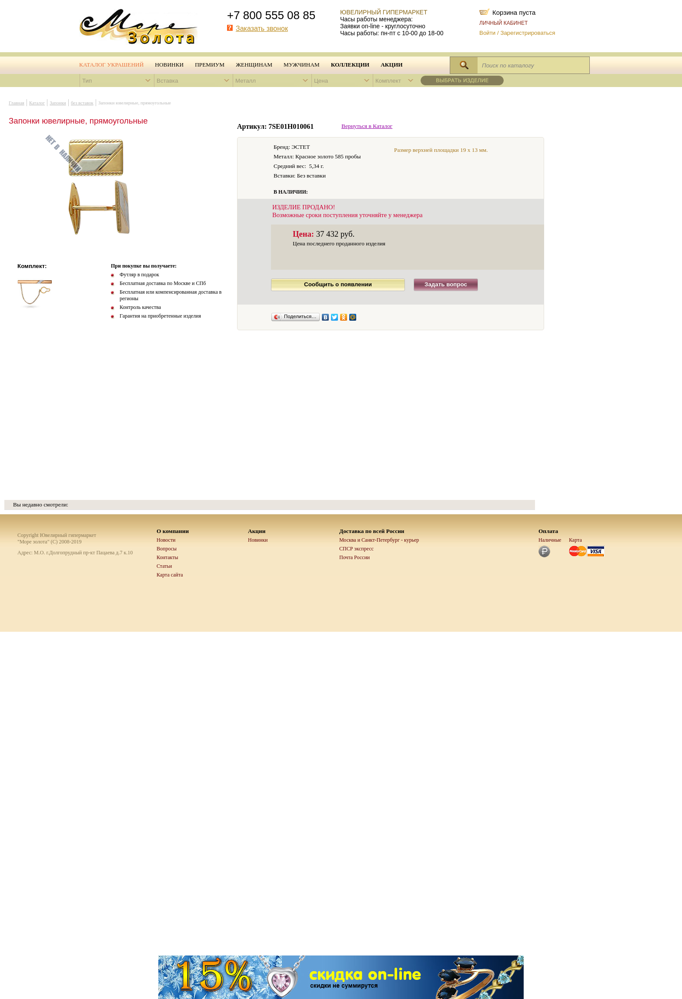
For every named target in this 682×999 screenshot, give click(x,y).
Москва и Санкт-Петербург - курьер (379, 540)
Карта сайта (170, 575)
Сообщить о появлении (338, 284)
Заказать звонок (262, 28)
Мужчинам (302, 64)
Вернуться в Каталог (366, 126)
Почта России (354, 557)
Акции (391, 64)
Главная (16, 103)
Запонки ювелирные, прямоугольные (134, 103)
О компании (173, 531)
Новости (166, 540)
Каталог (37, 103)
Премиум (209, 64)
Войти (487, 33)
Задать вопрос (446, 284)
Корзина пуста (513, 12)
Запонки (58, 103)
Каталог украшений (111, 64)
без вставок (82, 103)
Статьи (164, 566)
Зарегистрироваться (527, 33)
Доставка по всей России (372, 531)
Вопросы (167, 549)
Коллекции (350, 64)
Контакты (167, 557)
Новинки (169, 64)
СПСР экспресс (356, 549)
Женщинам (254, 64)
